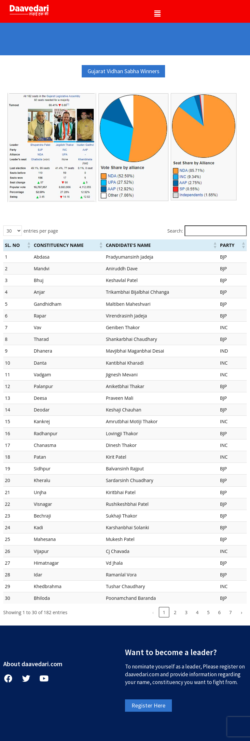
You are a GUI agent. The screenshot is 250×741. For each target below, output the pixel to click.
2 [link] (175, 612)
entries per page (40, 231)
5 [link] (208, 612)
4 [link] (197, 612)
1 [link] (164, 612)
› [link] (241, 612)
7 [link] (230, 612)
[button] (157, 13)
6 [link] (219, 612)
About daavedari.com (32, 664)
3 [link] (186, 612)
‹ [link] (153, 612)
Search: (175, 231)
